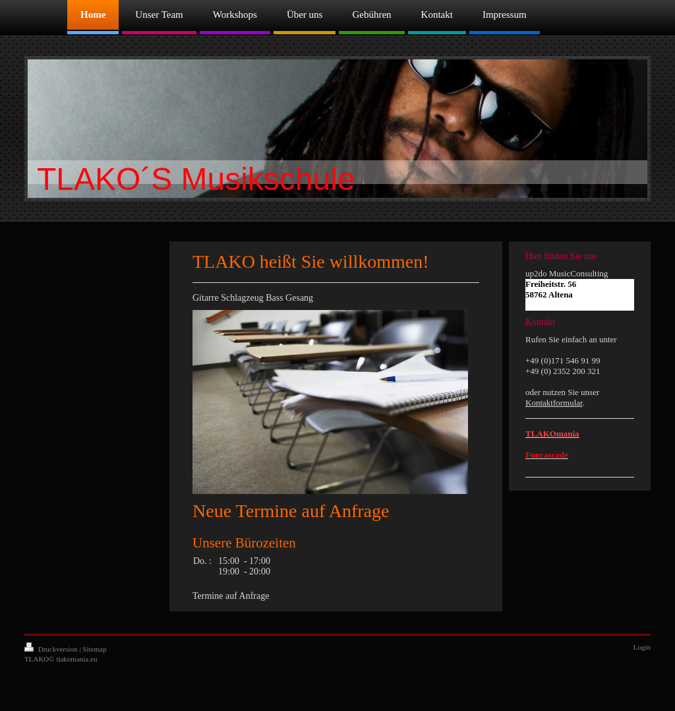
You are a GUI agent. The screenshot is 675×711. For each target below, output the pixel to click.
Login (642, 647)
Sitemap (94, 649)
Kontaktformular (554, 403)
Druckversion (51, 649)
